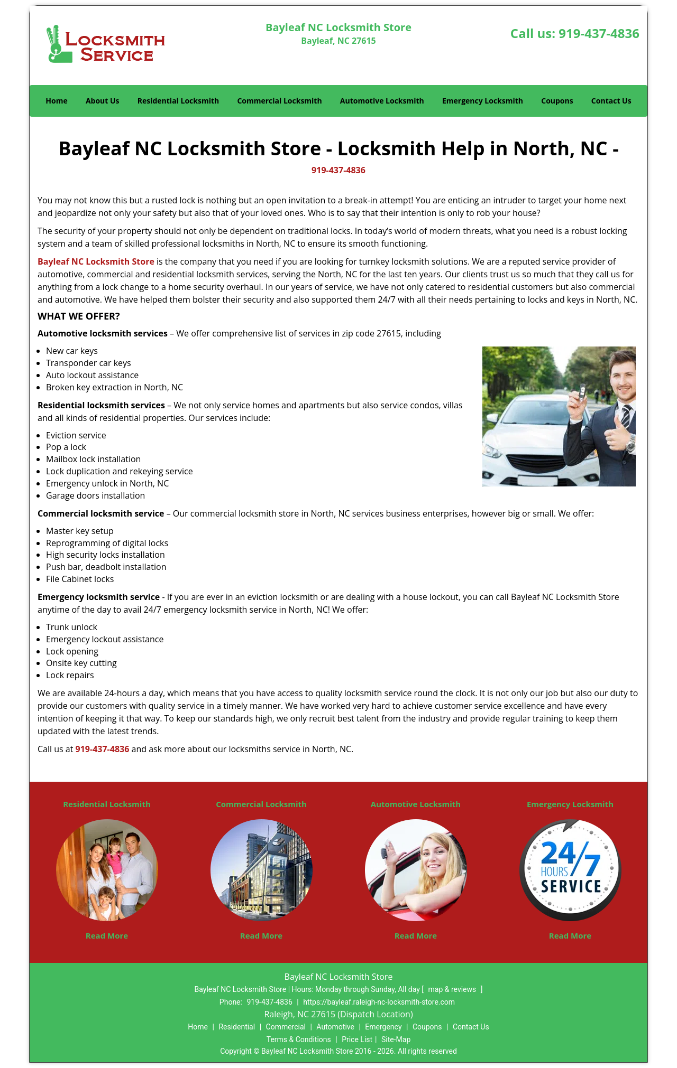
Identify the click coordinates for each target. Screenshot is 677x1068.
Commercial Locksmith (279, 101)
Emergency (383, 1027)
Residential (236, 1027)
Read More (107, 935)
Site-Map (395, 1039)
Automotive (335, 1027)
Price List (357, 1039)
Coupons (557, 101)
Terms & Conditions (299, 1039)
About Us (103, 101)
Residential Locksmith (178, 101)
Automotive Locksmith (382, 101)
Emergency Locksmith (482, 101)
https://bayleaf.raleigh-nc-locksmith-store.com (379, 1002)
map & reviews (453, 989)
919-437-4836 (599, 33)
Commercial (286, 1027)
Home (56, 101)
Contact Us (611, 101)
